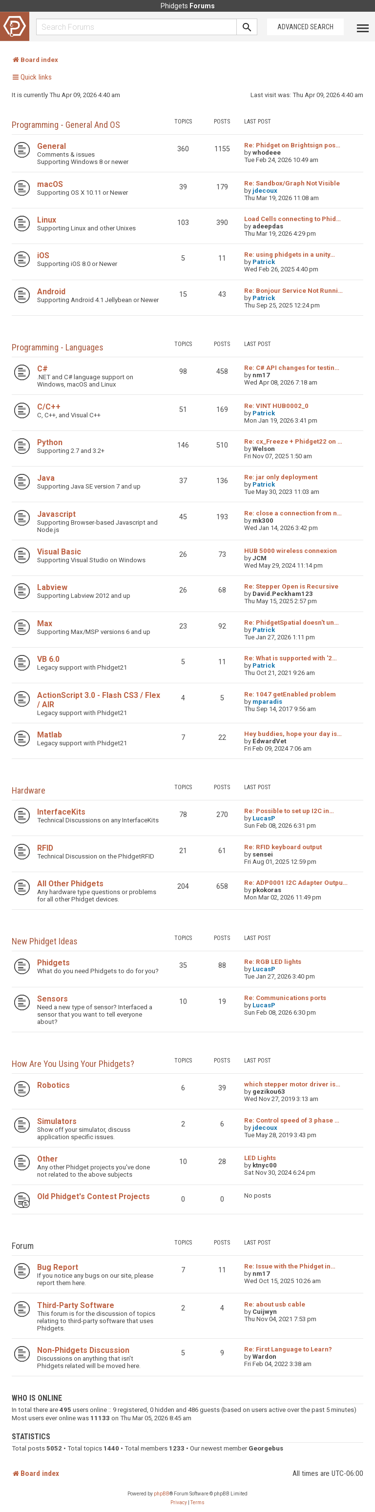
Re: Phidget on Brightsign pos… (292, 145)
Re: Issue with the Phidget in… (289, 1266)
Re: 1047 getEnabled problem (290, 694)
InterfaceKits (61, 812)
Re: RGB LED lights (272, 961)
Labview (52, 587)
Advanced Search (305, 27)
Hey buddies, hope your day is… (293, 733)
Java (46, 478)
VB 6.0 (48, 659)
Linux (46, 220)
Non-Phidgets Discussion (83, 1350)
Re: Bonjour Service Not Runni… (293, 290)
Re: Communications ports (285, 997)
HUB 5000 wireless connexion (290, 550)
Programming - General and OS (66, 125)
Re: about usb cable (274, 1304)
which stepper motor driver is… (292, 1084)
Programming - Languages (58, 347)
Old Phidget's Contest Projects (93, 1196)
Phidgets (53, 962)
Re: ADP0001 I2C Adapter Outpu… (296, 882)
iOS (43, 255)
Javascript (56, 514)
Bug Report (57, 1267)
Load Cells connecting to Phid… (292, 219)
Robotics (53, 1085)
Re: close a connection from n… (293, 513)
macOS (50, 184)
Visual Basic (59, 551)
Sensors (52, 998)
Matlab (49, 734)
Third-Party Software (75, 1305)
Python (49, 442)
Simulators (57, 1121)
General (51, 146)
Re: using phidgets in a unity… (289, 254)
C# (42, 368)
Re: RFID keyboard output (283, 847)
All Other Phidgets (70, 883)
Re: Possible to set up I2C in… (289, 811)
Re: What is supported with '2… (290, 658)
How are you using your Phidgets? (73, 1064)
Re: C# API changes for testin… (291, 367)
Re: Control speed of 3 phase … (291, 1120)
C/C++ (49, 406)
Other (47, 1159)
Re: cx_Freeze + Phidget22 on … (293, 441)
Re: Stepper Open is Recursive (291, 586)
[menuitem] (178, 1502)
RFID (45, 848)
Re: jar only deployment (280, 477)
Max (44, 623)
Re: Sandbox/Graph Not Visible (292, 183)
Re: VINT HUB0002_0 (276, 405)
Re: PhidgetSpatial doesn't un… (291, 622)
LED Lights (260, 1158)
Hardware (28, 790)
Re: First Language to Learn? (288, 1349)
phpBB (161, 1493)
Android (51, 291)
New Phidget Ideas (45, 941)
